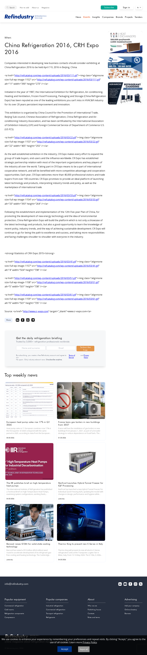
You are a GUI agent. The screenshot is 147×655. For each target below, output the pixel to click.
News (78, 17)
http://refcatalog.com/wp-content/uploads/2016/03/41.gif (45, 261)
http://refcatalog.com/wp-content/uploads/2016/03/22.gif (45, 137)
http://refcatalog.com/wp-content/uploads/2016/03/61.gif (45, 294)
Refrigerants (50, 617)
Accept (64, 649)
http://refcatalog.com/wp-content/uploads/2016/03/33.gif (45, 195)
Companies (108, 17)
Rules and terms (94, 617)
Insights (96, 17)
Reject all (84, 649)
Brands (119, 17)
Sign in (126, 7)
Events (86, 17)
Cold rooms (9, 609)
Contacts (91, 613)
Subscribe (109, 7)
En (138, 7)
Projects (129, 17)
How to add (24, 7)
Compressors (10, 617)
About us (35, 7)
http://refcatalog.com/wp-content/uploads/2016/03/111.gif (45, 75)
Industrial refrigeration (54, 606)
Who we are (92, 606)
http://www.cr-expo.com (35, 311)
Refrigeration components (14, 613)
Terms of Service (72, 356)
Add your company (132, 606)
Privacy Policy (86, 356)
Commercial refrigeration (14, 606)
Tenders (138, 17)
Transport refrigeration (54, 613)
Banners (128, 613)
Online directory (131, 609)
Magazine (45, 7)
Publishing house (94, 609)
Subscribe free (85, 348)
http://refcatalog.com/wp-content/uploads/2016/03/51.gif (45, 278)
